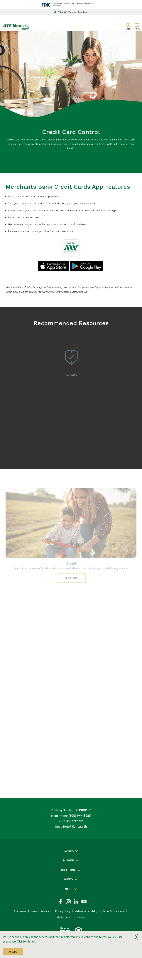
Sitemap (81, 917)
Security (71, 377)
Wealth (68, 879)
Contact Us (79, 826)
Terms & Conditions (113, 911)
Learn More (74, 581)
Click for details (26, 941)
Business (69, 860)
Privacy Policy (62, 911)
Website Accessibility (86, 911)
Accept (13, 951)
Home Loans (68, 870)
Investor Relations (41, 911)
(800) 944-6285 (80, 816)
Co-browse (20, 911)
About (69, 889)
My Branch (71, 12)
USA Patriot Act (64, 917)
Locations (76, 821)
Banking (69, 851)
